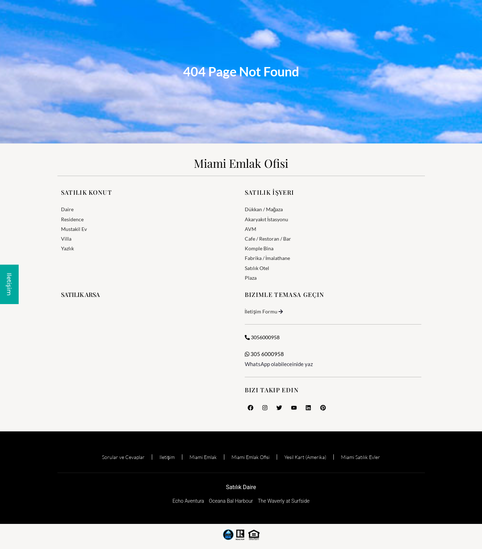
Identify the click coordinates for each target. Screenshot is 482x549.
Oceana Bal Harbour (231, 501)
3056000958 (262, 337)
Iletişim (167, 457)
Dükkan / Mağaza (264, 209)
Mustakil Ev (74, 229)
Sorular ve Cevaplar (123, 457)
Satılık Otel (257, 268)
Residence (72, 219)
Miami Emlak (203, 457)
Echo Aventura (188, 501)
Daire (67, 209)
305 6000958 (264, 354)
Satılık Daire (241, 487)
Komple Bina (259, 248)
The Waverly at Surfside (283, 501)
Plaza (251, 278)
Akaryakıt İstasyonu (267, 219)
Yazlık (67, 248)
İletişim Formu (261, 311)
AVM (250, 229)
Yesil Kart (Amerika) (305, 457)
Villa (66, 239)
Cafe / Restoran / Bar (268, 239)
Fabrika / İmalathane (267, 258)
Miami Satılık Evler (360, 457)
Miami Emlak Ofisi (241, 163)
